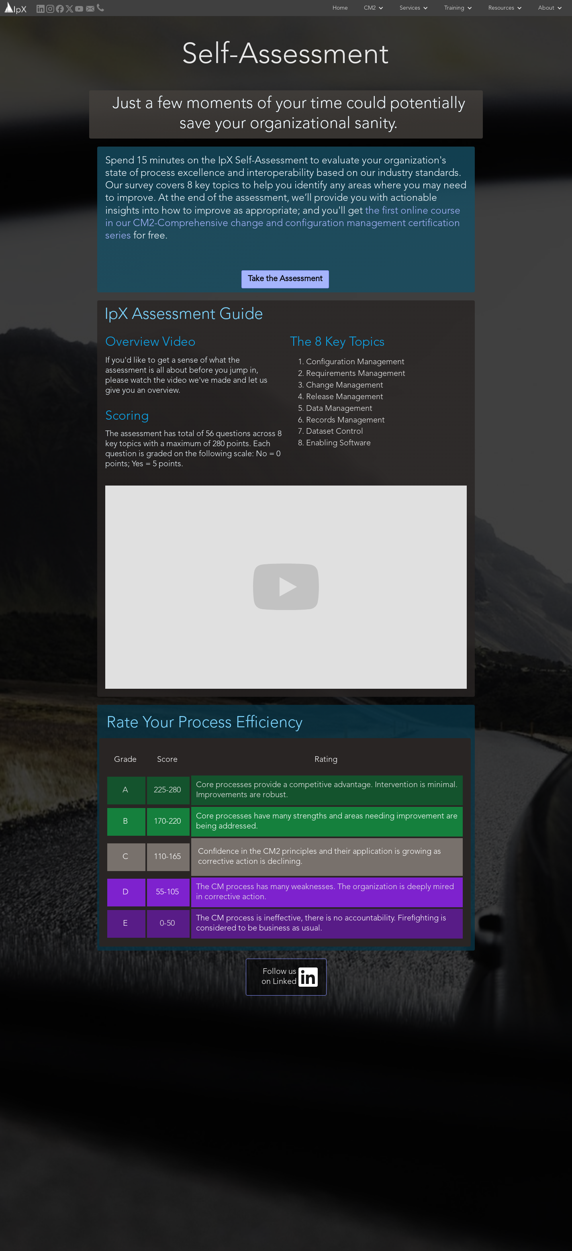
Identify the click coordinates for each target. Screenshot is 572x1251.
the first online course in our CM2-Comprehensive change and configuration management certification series (282, 223)
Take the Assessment (285, 279)
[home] (15, 7)
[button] (374, 8)
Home (340, 8)
